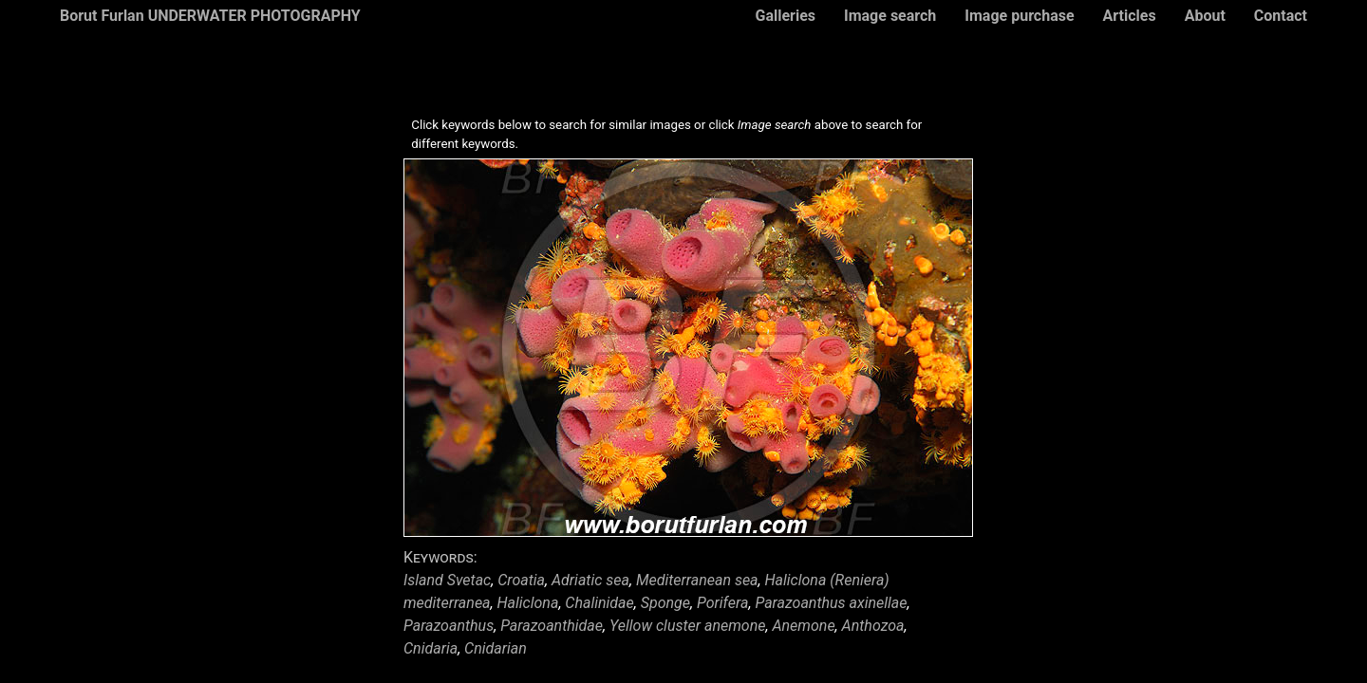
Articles (1129, 16)
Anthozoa (873, 626)
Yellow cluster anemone (687, 626)
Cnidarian (495, 648)
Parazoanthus (448, 626)
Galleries (785, 16)
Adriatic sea (590, 580)
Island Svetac (447, 580)
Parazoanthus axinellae (831, 603)
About (1205, 16)
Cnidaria (430, 648)
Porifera (722, 603)
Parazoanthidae (551, 626)
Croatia (521, 580)
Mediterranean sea (697, 580)
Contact (1280, 16)
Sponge (665, 603)
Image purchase (1019, 16)
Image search (890, 16)
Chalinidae (599, 603)
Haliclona (528, 603)
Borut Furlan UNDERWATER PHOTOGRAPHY (210, 16)
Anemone (803, 626)
